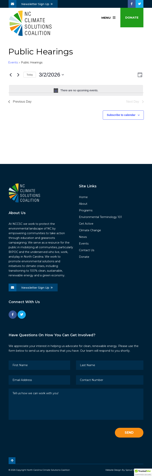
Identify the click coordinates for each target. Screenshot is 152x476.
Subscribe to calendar (121, 115)
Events (13, 62)
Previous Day (19, 101)
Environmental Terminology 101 (100, 217)
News (83, 237)
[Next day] (18, 74)
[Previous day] (10, 74)
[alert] (76, 90)
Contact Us (86, 250)
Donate (132, 17)
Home (83, 197)
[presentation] (38, 432)
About (83, 204)
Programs (85, 210)
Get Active (86, 223)
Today (30, 74)
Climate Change (90, 230)
